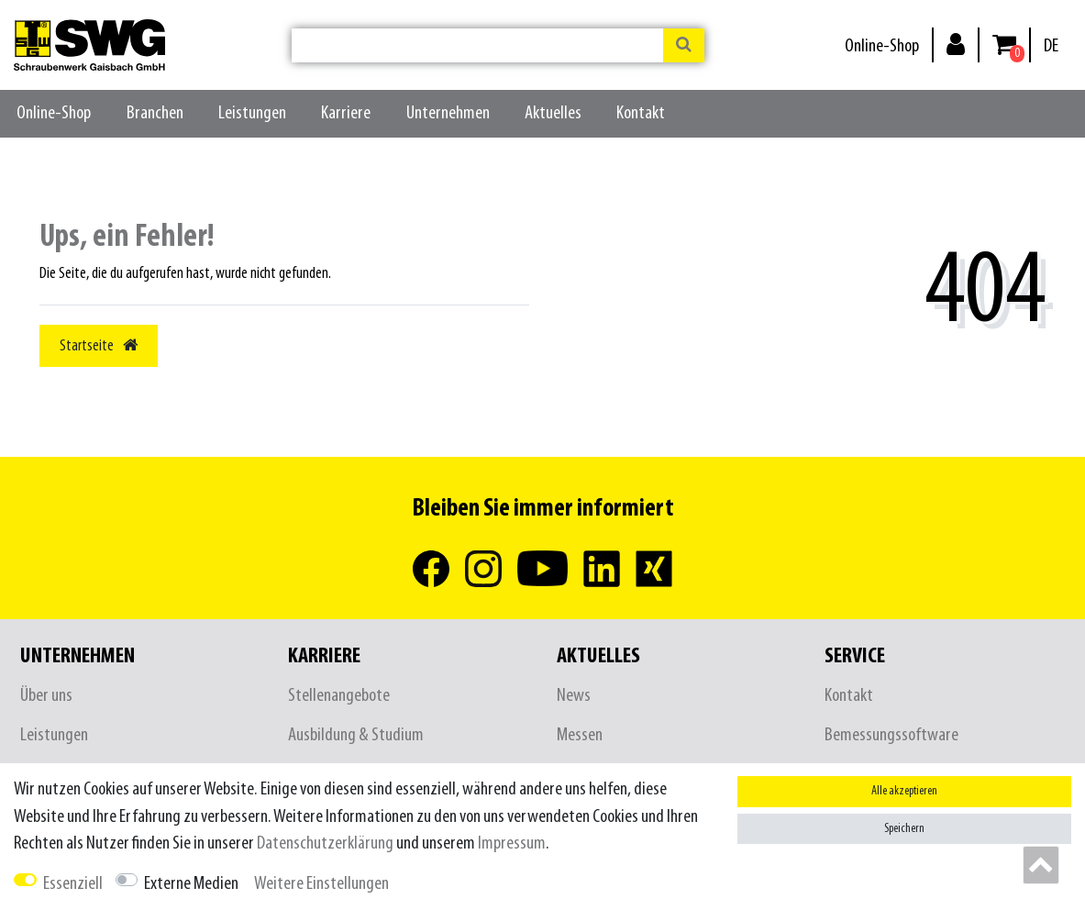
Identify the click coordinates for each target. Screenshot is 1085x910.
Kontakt (640, 113)
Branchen (155, 113)
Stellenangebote (339, 695)
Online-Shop (882, 46)
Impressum (512, 843)
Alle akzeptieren (904, 791)
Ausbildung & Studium (356, 735)
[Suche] (683, 45)
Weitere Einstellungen (321, 883)
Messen (580, 735)
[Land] (1051, 46)
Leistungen (252, 113)
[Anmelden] (956, 44)
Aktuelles (553, 113)
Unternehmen (448, 113)
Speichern (904, 829)
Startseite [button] (99, 346)
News (574, 695)
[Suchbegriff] (477, 45)
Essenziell (73, 883)
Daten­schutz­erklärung (325, 843)
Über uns (46, 695)
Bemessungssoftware (891, 735)
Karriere (346, 113)
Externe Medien (191, 883)
